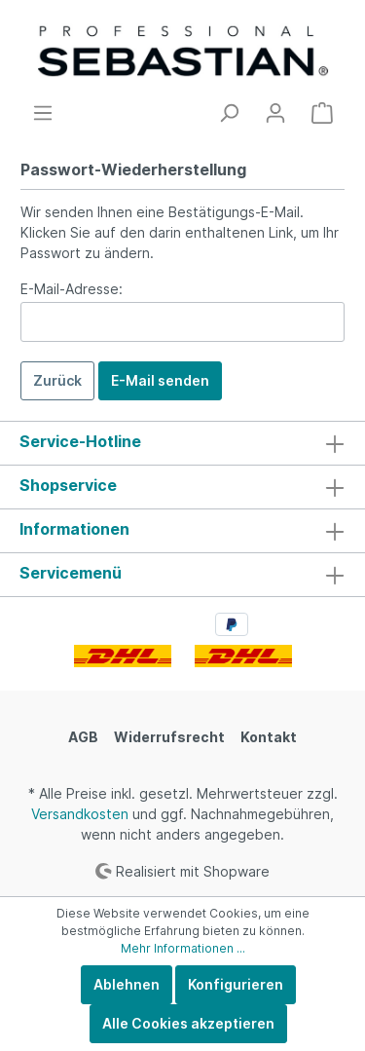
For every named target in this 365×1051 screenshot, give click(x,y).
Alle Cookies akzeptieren (188, 1023)
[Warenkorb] (322, 113)
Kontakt (268, 737)
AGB (83, 737)
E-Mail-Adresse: (71, 289)
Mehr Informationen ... (183, 948)
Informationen (74, 529)
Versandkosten (79, 814)
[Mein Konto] (275, 113)
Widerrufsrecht (169, 737)
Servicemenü (70, 572)
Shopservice (68, 485)
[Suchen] (228, 113)
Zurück (57, 380)
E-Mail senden (160, 380)
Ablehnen (126, 984)
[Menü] (42, 113)
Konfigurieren (235, 984)
